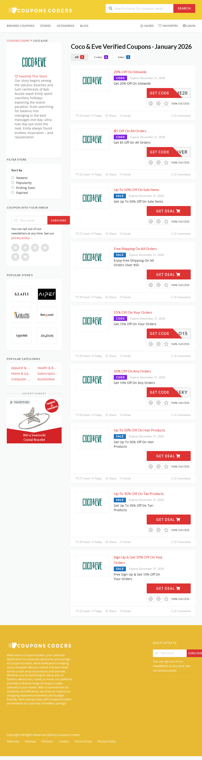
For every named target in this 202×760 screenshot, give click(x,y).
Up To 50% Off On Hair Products (139, 430)
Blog (84, 26)
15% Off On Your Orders (133, 312)
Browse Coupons (20, 26)
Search (184, 8)
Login (189, 26)
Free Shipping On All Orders (135, 248)
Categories (65, 26)
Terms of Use (83, 741)
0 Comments (181, 116)
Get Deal (168, 211)
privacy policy (20, 238)
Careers (64, 741)
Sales (124, 57)
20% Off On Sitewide (130, 72)
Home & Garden (21, 373)
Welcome (13, 741)
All (79, 57)
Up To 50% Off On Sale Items (136, 189)
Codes (101, 57)
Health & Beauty (47, 368)
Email (125, 116)
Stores (45, 26)
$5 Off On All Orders (130, 131)
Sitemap (30, 741)
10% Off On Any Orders (132, 371)
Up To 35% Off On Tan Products (139, 493)
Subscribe (58, 220)
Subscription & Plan (47, 373)
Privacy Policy (107, 741)
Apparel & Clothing (21, 368)
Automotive (46, 379)
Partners (47, 741)
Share (110, 116)
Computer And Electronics (21, 379)
